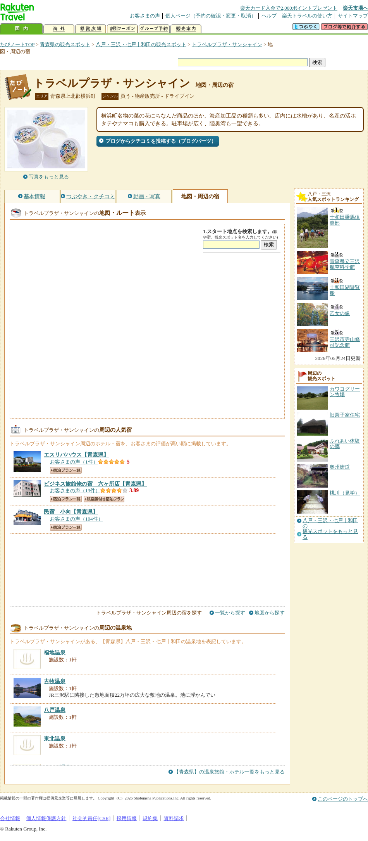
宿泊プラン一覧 (66, 470)
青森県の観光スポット (65, 44)
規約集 (150, 818)
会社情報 (10, 818)
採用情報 (127, 818)
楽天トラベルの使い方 (307, 16)
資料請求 (174, 818)
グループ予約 (154, 29)
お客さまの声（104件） (76, 519)
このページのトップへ (343, 799)
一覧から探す (230, 613)
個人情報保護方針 (46, 818)
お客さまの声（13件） (75, 490)
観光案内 (185, 29)
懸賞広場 (90, 29)
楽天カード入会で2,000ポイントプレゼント (288, 8)
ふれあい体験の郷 (345, 443)
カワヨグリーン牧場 (345, 391)
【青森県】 (76, 455)
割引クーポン (122, 29)
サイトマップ (353, 16)
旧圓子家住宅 (345, 415)
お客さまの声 (145, 16)
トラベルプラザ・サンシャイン (227, 44)
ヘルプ (269, 16)
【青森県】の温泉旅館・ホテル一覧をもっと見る (229, 772)
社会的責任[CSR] (91, 818)
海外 (58, 29)
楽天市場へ (355, 8)
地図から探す (270, 613)
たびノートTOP (17, 44)
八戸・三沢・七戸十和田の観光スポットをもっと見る (330, 529)
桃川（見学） (345, 493)
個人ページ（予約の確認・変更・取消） (210, 16)
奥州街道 (340, 467)
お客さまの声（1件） (74, 462)
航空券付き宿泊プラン (104, 499)
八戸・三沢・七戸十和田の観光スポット (141, 44)
